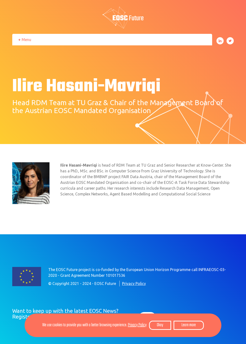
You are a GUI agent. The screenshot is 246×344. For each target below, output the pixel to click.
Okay (160, 325)
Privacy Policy (134, 283)
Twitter (230, 40)
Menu (26, 39)
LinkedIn (220, 40)
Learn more (188, 325)
